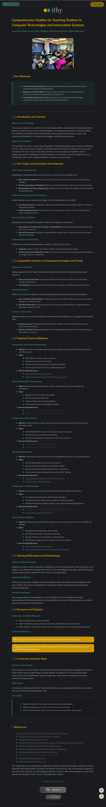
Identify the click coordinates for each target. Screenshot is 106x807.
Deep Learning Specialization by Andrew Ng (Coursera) (45, 478)
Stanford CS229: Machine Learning (38, 481)
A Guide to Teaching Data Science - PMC (33, 740)
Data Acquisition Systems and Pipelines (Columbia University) (47, 549)
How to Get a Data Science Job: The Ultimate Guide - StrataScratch (43, 733)
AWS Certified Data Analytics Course (38, 546)
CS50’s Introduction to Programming (38, 374)
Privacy (54, 804)
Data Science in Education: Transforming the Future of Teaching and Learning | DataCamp (51, 743)
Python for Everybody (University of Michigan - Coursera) (46, 377)
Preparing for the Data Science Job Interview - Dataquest (39, 736)
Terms (61, 804)
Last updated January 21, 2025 (53, 781)
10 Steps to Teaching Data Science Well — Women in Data (40, 746)
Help (48, 804)
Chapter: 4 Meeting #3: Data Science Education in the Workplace (42, 749)
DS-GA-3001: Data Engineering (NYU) (39, 513)
